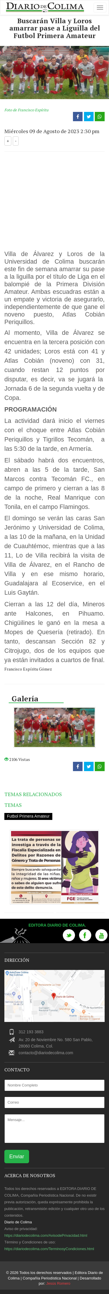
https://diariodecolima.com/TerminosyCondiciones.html (49, 1248)
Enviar (16, 1156)
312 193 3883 (31, 1031)
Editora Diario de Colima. (57, 925)
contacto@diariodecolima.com (46, 1052)
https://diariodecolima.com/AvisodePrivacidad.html (45, 1235)
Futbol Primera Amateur (28, 816)
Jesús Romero (58, 1283)
